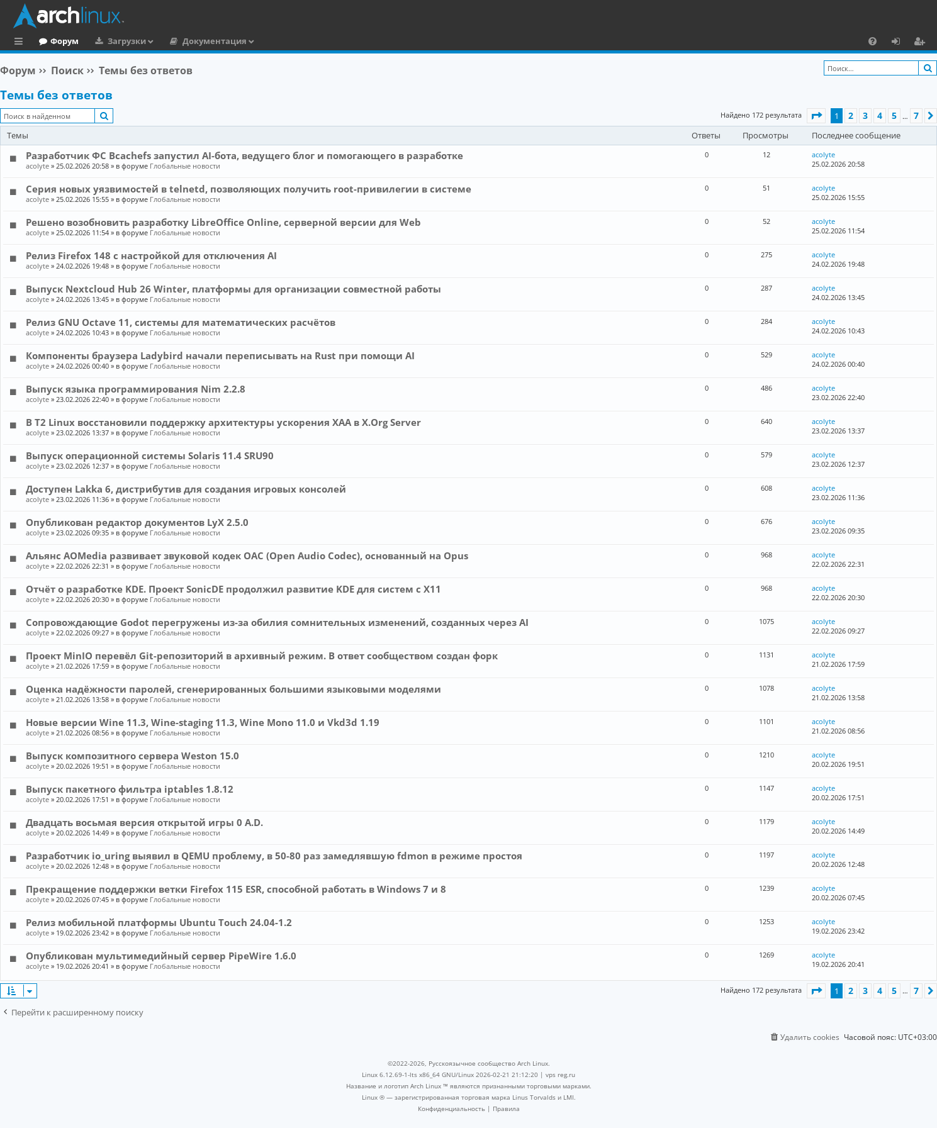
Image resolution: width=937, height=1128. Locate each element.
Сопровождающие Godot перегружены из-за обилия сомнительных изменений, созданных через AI (277, 622)
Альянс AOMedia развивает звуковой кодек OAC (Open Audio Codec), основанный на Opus (247, 555)
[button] (816, 115)
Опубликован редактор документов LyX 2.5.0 (137, 522)
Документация (266, 41)
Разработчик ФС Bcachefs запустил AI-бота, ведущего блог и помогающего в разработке (244, 155)
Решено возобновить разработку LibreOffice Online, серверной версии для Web (223, 222)
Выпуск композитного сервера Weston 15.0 (132, 755)
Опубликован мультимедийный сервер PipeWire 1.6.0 (161, 955)
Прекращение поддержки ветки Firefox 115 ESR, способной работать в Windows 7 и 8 (236, 889)
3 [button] (865, 115)
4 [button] (879, 115)
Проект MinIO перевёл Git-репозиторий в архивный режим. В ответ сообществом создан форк (262, 655)
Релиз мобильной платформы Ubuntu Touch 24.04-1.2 (159, 922)
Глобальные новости (185, 165)
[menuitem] (872, 40)
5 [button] (894, 115)
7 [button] (916, 115)
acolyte (37, 165)
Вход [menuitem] (900, 42)
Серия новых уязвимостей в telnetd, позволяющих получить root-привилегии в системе (248, 188)
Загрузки (178, 41)
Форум (116, 41)
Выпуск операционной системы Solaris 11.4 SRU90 (150, 455)
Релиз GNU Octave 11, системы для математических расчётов (180, 322)
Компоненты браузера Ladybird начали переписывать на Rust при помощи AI (220, 355)
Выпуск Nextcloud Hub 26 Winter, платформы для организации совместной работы (233, 288)
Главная (56, 41)
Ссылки (21, 42)
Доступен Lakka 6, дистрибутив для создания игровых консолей (186, 489)
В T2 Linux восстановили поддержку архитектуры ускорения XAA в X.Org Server (223, 422)
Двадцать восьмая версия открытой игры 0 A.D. (144, 822)
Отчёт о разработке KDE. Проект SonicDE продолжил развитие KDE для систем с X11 (233, 589)
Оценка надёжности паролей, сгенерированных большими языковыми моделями (233, 689)
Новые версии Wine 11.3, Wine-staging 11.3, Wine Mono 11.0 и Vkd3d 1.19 (202, 722)
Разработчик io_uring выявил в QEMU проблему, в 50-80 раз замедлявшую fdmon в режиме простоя (274, 855)
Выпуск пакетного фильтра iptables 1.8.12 (129, 789)
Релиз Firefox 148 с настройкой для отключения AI (151, 255)
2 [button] (850, 115)
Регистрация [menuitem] (922, 42)
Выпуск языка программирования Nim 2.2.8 (135, 389)
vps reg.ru (560, 1074)
